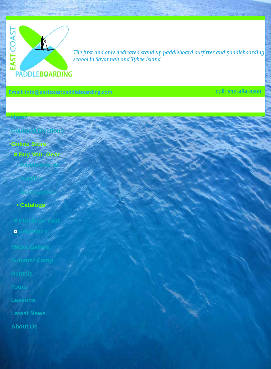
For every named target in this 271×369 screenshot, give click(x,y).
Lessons (23, 300)
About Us (24, 326)
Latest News (28, 313)
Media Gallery (30, 247)
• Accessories (35, 191)
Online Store (28, 144)
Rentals (22, 273)
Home (19, 117)
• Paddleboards (37, 165)
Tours (19, 287)
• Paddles (29, 178)
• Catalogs (30, 205)
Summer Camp (32, 260)
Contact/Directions (37, 130)
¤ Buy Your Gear (37, 154)
